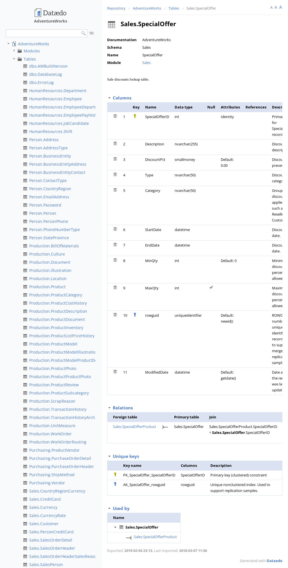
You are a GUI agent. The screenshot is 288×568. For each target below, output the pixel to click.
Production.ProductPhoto (52, 368)
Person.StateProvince (49, 237)
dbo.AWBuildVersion (48, 66)
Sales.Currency (43, 507)
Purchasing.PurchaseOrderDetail (60, 458)
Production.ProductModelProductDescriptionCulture (78, 360)
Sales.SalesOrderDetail (50, 540)
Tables (30, 59)
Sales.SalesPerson (46, 564)
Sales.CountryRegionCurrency (57, 491)
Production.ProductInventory (56, 327)
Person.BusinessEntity (50, 156)
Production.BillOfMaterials (54, 245)
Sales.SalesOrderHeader (52, 548)
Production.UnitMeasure (52, 425)
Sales (146, 62)
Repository (116, 8)
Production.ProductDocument (57, 319)
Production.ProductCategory (55, 295)
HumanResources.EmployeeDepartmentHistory (73, 107)
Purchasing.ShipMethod (52, 474)
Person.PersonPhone (48, 221)
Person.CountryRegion (50, 188)
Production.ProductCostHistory (58, 303)
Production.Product (47, 286)
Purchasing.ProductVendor (54, 450)
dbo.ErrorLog (41, 82)
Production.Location (48, 278)
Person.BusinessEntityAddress (57, 164)
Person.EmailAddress (49, 196)
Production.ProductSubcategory (59, 393)
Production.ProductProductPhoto (60, 376)
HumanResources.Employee (55, 98)
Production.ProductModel (53, 344)
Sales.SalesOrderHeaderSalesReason (64, 556)
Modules (32, 51)
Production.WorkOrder (50, 433)
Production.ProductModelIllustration (63, 352)
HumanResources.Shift (50, 131)
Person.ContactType (48, 180)
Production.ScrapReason (52, 401)
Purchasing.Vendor (47, 482)
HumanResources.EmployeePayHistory (65, 115)
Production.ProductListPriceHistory (61, 335)
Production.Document (49, 262)
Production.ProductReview (54, 384)
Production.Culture (47, 254)
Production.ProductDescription (58, 311)
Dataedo (274, 560)
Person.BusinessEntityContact (57, 172)
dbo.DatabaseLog (45, 74)
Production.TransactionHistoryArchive (64, 417)
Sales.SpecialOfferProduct (134, 426)
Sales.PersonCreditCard (51, 531)
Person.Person (42, 213)
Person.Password (45, 205)
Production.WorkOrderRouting (57, 442)
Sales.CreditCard (45, 499)
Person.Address (44, 139)
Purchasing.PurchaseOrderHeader (61, 466)
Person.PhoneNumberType (54, 229)
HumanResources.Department (57, 90)
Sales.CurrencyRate (47, 515)
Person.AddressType (48, 147)
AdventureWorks (33, 43)
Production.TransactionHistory (57, 409)
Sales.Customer (43, 523)
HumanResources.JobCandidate (59, 123)
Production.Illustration (50, 270)
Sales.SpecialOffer (201, 8)
